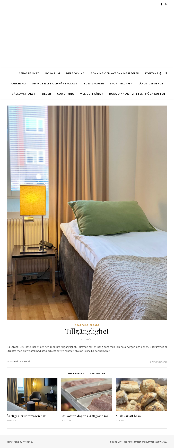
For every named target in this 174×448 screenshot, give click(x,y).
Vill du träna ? (91, 93)
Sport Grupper (121, 83)
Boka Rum (52, 73)
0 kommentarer (158, 361)
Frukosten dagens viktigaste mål (85, 416)
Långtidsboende (150, 83)
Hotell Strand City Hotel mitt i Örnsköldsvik (87, 35)
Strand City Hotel (20, 361)
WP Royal (27, 441)
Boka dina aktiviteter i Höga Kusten (137, 93)
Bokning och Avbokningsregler (115, 73)
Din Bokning (75, 73)
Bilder (46, 93)
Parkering (18, 83)
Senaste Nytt (29, 73)
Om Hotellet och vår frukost (55, 83)
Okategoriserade (87, 325)
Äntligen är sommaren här (26, 416)
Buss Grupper (94, 83)
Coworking (65, 93)
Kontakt (151, 73)
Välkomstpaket (23, 93)
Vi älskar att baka (128, 416)
